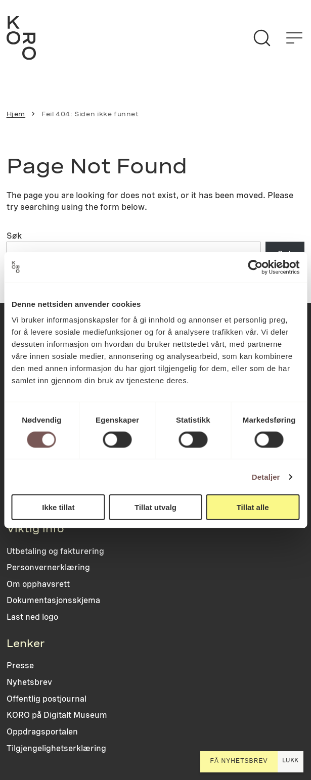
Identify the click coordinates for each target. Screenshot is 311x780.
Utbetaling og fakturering (55, 551)
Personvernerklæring (48, 567)
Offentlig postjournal (46, 699)
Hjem (16, 114)
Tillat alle (253, 507)
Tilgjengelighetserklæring (56, 748)
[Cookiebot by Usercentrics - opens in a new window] (255, 266)
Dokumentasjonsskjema (53, 600)
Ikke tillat (58, 507)
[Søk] (262, 38)
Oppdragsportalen (42, 732)
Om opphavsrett (38, 584)
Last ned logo (32, 617)
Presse (20, 665)
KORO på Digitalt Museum (57, 715)
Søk (14, 236)
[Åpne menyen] (294, 38)
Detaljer (266, 476)
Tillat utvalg (155, 507)
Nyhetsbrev (29, 682)
